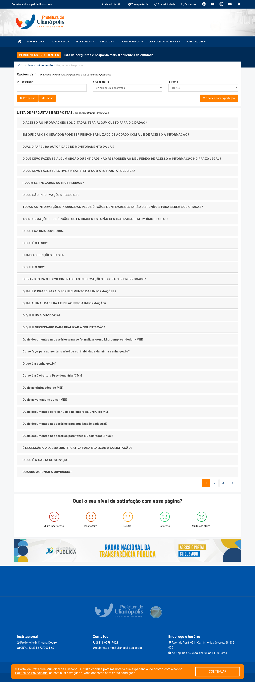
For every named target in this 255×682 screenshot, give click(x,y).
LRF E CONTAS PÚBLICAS (164, 41)
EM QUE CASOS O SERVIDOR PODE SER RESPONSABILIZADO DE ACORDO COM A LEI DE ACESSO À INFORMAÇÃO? (106, 133)
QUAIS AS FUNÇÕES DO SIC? (43, 254)
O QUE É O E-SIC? (35, 242)
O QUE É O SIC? (34, 266)
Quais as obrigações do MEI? (43, 386)
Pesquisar (25, 81)
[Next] (223, 482)
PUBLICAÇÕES (196, 41)
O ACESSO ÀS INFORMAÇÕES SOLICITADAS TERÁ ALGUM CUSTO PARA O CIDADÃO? (85, 121)
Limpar (47, 98)
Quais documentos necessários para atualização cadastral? (65, 423)
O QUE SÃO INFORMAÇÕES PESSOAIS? (51, 194)
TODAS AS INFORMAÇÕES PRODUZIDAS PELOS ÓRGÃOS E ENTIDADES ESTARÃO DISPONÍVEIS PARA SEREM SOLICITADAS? (113, 206)
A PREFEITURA (36, 41)
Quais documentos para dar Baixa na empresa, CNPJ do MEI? (66, 411)
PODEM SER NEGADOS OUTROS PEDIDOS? (53, 182)
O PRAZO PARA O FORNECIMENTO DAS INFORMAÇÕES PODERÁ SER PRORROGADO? (84, 278)
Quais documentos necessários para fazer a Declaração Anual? (68, 435)
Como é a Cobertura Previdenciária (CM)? (52, 374)
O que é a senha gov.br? (40, 362)
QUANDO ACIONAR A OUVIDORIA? (47, 471)
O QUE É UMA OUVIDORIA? (41, 314)
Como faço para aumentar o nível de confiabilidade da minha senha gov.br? (76, 350)
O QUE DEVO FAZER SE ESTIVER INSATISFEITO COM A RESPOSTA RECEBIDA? (79, 170)
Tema (173, 81)
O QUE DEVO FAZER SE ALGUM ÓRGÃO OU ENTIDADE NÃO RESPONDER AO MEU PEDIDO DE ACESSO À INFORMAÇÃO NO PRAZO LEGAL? (122, 157)
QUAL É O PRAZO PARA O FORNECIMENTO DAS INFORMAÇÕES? (69, 290)
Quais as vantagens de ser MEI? (45, 398)
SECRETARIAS (85, 41)
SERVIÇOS (107, 41)
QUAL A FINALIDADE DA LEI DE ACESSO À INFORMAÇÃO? (65, 302)
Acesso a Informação (40, 65)
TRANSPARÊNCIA (131, 41)
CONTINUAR (217, 671)
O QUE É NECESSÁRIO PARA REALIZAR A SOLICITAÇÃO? (64, 326)
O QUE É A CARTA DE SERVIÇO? (46, 459)
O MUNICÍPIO (61, 41)
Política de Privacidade (31, 673)
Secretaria (101, 81)
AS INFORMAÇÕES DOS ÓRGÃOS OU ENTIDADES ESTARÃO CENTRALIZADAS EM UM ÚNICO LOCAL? (95, 218)
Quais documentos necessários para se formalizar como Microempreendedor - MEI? (83, 338)
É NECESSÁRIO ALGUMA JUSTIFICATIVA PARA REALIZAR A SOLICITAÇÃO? (77, 447)
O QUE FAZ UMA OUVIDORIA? (43, 230)
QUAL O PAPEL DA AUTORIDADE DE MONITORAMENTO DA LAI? (68, 146)
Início (20, 65)
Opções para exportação (219, 98)
